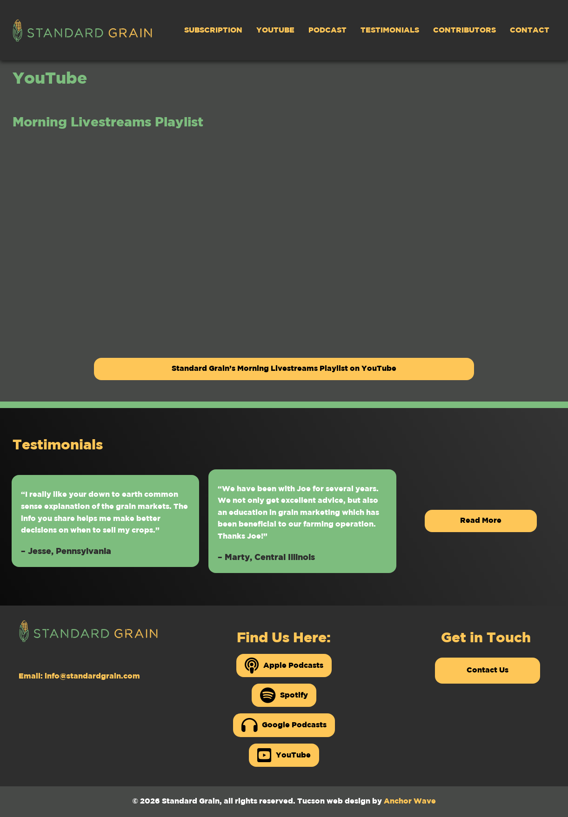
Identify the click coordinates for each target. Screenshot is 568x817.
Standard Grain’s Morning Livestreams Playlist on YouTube (284, 368)
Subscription (213, 30)
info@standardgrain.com (92, 676)
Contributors (464, 30)
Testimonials (390, 30)
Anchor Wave (410, 801)
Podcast (327, 30)
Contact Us (487, 670)
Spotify (284, 695)
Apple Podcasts (284, 665)
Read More (480, 520)
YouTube (275, 30)
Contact (529, 30)
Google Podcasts (284, 725)
